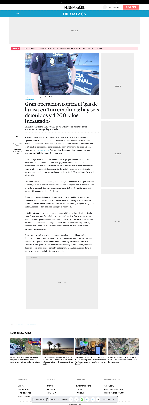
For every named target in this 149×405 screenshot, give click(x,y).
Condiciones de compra (114, 393)
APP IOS (21, 386)
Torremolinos (29, 99)
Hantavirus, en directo (61, 2)
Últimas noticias (32, 2)
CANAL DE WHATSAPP (26, 396)
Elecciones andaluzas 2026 (46, 2)
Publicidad (80, 393)
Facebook (51, 389)
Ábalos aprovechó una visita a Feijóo (121, 2)
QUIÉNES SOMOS (24, 393)
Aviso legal (109, 386)
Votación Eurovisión (104, 2)
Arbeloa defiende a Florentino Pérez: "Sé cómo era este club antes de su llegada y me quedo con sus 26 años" (62, 48)
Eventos (79, 389)
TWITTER (50, 386)
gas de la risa (43, 150)
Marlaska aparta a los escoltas (89, 2)
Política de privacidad (113, 389)
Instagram (51, 393)
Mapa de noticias (74, 2)
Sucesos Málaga (31, 324)
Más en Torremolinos (20, 333)
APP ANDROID (23, 389)
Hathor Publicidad (83, 386)
